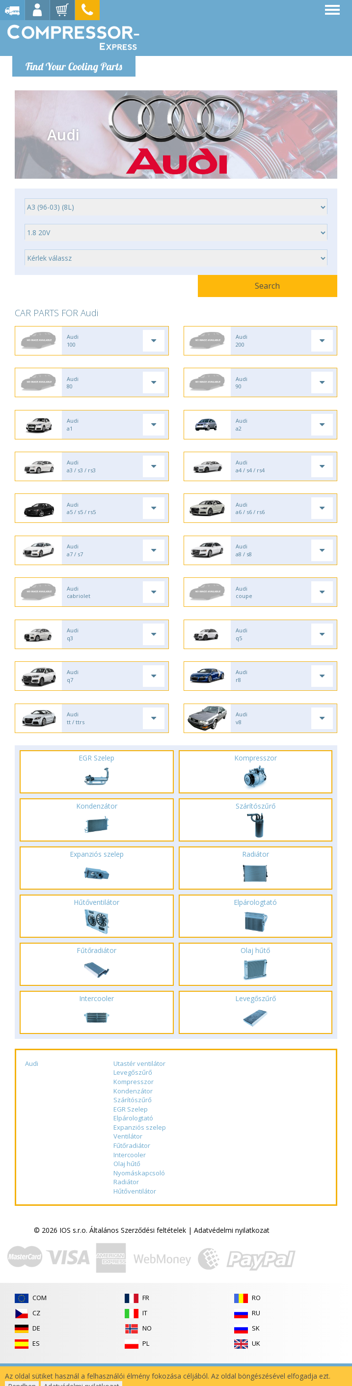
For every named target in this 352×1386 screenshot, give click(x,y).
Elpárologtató (133, 1140)
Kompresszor (133, 1104)
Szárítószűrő (132, 1122)
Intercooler (129, 1176)
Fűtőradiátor (131, 1168)
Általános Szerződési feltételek (137, 1252)
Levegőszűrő (132, 1094)
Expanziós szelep (139, 1149)
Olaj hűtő (126, 1186)
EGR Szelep (130, 1131)
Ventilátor (127, 1158)
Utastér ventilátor (139, 1086)
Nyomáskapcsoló (139, 1195)
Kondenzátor (133, 1113)
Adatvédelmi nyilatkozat (232, 1252)
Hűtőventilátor (134, 1213)
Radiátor (126, 1204)
